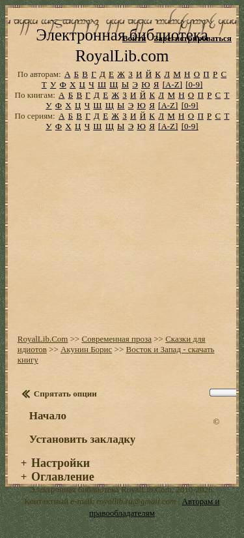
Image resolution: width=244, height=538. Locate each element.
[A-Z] (172, 84)
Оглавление (62, 476)
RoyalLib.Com (43, 339)
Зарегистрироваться (192, 38)
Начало (47, 416)
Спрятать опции (65, 393)
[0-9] (193, 84)
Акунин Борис (86, 349)
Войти (134, 38)
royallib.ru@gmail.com (136, 501)
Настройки (60, 463)
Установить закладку (82, 439)
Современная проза (117, 339)
